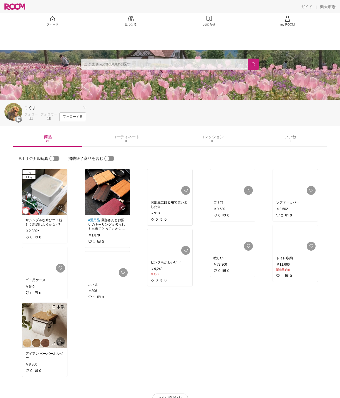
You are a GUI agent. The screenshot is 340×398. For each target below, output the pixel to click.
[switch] (54, 158)
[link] (44, 192)
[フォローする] (72, 116)
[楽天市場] (328, 6)
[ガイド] (307, 6)
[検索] (253, 64)
